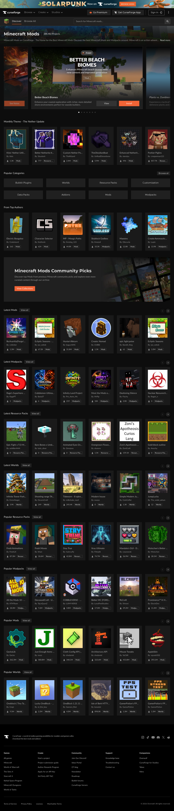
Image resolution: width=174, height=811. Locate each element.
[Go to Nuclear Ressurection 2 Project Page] (157, 386)
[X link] (163, 737)
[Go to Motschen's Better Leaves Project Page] (157, 541)
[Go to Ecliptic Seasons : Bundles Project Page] (44, 334)
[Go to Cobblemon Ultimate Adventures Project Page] (44, 386)
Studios (57, 12)
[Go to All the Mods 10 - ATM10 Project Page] (16, 593)
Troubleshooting (112, 763)
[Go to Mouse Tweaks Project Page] (129, 645)
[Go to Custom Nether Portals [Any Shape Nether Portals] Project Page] (72, 146)
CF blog (75, 767)
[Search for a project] (119, 21)
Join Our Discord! (79, 758)
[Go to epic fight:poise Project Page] (129, 334)
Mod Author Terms (54, 804)
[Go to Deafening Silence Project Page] (129, 386)
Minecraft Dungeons (12, 785)
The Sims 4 (8, 772)
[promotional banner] (87, 4)
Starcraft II (8, 776)
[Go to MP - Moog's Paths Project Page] (72, 232)
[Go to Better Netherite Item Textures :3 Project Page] (44, 146)
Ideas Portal (76, 763)
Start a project (44, 758)
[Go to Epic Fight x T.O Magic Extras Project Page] (16, 438)
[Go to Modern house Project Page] (101, 490)
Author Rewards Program (48, 767)
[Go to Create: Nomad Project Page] (101, 334)
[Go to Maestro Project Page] (129, 232)
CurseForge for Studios (149, 763)
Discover (16, 21)
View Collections (25, 289)
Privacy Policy (26, 804)
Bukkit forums (77, 781)
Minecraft (8, 763)
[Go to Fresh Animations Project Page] (16, 541)
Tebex (141, 767)
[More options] (168, 12)
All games (8, 758)
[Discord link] (158, 737)
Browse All (30, 21)
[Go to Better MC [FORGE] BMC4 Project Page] (101, 593)
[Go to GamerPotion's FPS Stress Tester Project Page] (157, 696)
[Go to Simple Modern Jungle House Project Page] (129, 490)
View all (24, 310)
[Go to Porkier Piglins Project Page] (157, 146)
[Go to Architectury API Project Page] (101, 645)
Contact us (110, 767)
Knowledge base (112, 758)
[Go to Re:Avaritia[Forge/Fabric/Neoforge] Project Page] (16, 334)
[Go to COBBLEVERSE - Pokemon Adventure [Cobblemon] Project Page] (72, 593)
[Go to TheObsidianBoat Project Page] (101, 146)
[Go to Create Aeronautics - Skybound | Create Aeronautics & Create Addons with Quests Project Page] (157, 232)
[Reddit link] (168, 737)
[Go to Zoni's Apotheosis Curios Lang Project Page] (129, 438)
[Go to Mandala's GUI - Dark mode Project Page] (129, 541)
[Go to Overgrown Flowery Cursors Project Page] (101, 438)
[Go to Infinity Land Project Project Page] (72, 386)
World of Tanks (10, 790)
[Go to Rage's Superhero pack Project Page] (16, 386)
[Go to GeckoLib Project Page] (16, 645)
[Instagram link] (142, 737)
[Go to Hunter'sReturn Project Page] (72, 334)
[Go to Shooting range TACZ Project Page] (44, 490)
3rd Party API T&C (45, 776)
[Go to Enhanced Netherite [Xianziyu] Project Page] (129, 146)
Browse (30, 12)
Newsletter (76, 772)
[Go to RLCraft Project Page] (129, 593)
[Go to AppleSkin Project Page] (157, 645)
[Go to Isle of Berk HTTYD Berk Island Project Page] (101, 696)
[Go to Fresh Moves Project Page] (44, 541)
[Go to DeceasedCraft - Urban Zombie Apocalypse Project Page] (44, 593)
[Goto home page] (12, 12)
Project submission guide (48, 763)
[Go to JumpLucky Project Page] (157, 490)
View (106, 103)
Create (43, 12)
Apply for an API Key (46, 772)
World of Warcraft (11, 767)
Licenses (39, 804)
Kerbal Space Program (13, 781)
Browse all (164, 173)
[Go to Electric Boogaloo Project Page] (16, 232)
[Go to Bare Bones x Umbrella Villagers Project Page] (44, 438)
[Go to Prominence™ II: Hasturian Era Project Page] (157, 593)
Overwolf (143, 758)
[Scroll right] (168, 311)
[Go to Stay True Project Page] (72, 541)
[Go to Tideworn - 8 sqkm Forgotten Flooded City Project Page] (72, 490)
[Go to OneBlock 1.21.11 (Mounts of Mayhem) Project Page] (72, 696)
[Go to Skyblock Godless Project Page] (101, 232)
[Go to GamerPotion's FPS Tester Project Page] (129, 696)
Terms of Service (10, 804)
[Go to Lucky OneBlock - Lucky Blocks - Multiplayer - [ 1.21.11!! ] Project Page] (44, 696)
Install (129, 103)
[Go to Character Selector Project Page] (44, 232)
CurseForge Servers (80, 785)
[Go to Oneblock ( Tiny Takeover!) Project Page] (16, 696)
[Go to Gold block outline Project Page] (157, 438)
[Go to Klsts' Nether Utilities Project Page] (16, 146)
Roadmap (76, 776)
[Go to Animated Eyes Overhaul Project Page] (72, 438)
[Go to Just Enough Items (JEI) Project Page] (44, 645)
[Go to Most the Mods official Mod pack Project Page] (101, 386)
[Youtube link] (153, 737)
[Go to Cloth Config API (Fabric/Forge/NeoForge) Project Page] (72, 645)
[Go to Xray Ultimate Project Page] (101, 541)
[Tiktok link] (148, 737)
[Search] (167, 21)
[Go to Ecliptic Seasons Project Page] (157, 334)
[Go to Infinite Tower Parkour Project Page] (16, 490)
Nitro (141, 772)
